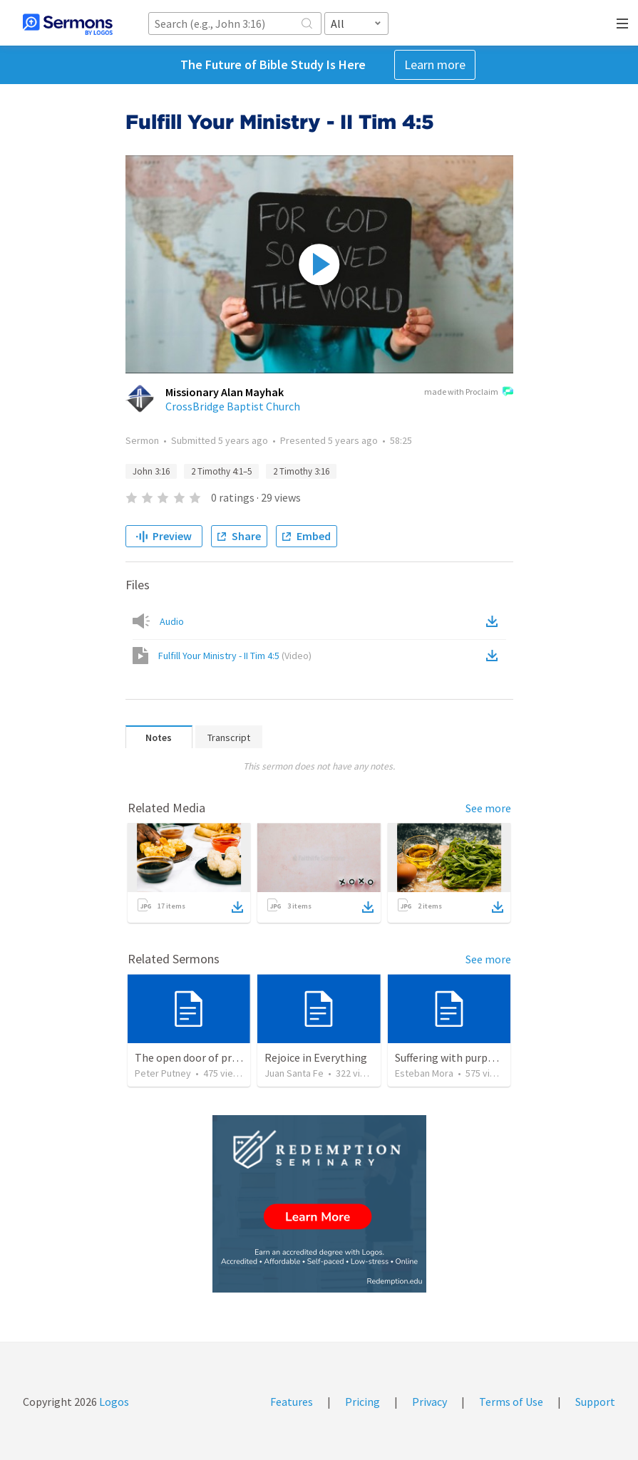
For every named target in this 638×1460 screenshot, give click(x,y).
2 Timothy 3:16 (301, 471)
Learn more (434, 64)
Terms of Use (511, 1401)
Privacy (429, 1401)
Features (291, 1401)
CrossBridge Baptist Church (232, 406)
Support (595, 1401)
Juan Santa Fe (294, 1073)
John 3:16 (151, 471)
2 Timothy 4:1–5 (221, 471)
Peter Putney (163, 1073)
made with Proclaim (468, 392)
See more (488, 808)
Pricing (362, 1401)
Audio (172, 621)
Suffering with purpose (450, 1057)
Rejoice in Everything (315, 1057)
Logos (113, 1401)
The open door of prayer (193, 1057)
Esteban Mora (424, 1073)
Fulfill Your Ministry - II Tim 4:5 (235, 655)
